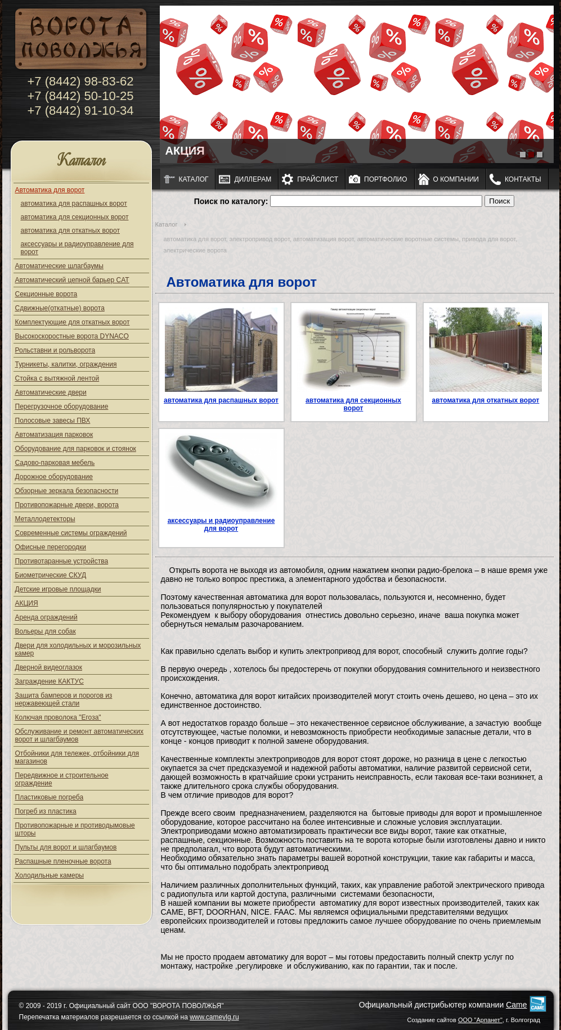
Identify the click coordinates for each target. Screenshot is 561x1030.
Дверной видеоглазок (48, 667)
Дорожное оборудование (54, 477)
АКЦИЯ (26, 603)
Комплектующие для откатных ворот (72, 322)
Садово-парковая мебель (55, 463)
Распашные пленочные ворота (63, 861)
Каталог (81, 161)
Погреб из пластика (46, 811)
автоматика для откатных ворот (70, 230)
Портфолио (385, 179)
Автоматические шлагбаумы (59, 266)
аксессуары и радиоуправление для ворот (77, 248)
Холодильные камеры (49, 875)
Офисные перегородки (51, 547)
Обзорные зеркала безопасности (67, 491)
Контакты (523, 179)
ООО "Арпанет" (480, 1020)
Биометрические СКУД (51, 575)
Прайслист (317, 179)
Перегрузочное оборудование (62, 406)
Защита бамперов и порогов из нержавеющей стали (64, 699)
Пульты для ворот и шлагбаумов (66, 847)
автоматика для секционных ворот (75, 217)
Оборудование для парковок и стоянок (75, 449)
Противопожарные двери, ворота (67, 505)
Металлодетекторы (45, 519)
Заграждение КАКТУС (49, 681)
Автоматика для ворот (50, 190)
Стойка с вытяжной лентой (57, 378)
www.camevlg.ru (214, 1017)
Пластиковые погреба (49, 797)
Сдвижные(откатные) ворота (60, 308)
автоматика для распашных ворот (74, 203)
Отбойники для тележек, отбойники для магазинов (77, 757)
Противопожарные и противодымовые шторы (75, 829)
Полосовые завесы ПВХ (53, 420)
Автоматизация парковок (54, 435)
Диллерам (252, 179)
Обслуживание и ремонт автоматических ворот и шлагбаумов (79, 735)
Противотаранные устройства (62, 561)
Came (516, 1004)
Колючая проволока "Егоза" (58, 717)
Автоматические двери (51, 392)
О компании (456, 179)
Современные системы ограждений (71, 533)
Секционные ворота (46, 294)
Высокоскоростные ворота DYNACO (72, 336)
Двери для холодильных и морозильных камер (78, 649)
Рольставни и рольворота (55, 350)
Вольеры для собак (45, 631)
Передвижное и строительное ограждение (62, 779)
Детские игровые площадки (58, 589)
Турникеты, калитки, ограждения (66, 364)
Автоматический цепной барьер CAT (72, 280)
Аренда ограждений (46, 617)
